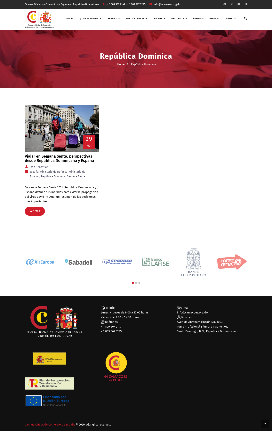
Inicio (69, 18)
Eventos (198, 18)
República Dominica (53, 176)
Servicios (114, 18)
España (34, 171)
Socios (158, 18)
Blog (212, 18)
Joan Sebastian (39, 167)
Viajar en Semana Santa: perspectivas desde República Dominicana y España (59, 158)
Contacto (231, 18)
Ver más (35, 211)
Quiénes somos (88, 18)
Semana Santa (76, 176)
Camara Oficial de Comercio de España (50, 424)
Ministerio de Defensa (54, 171)
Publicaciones (134, 18)
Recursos (177, 18)
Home (121, 64)
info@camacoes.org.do (192, 312)
